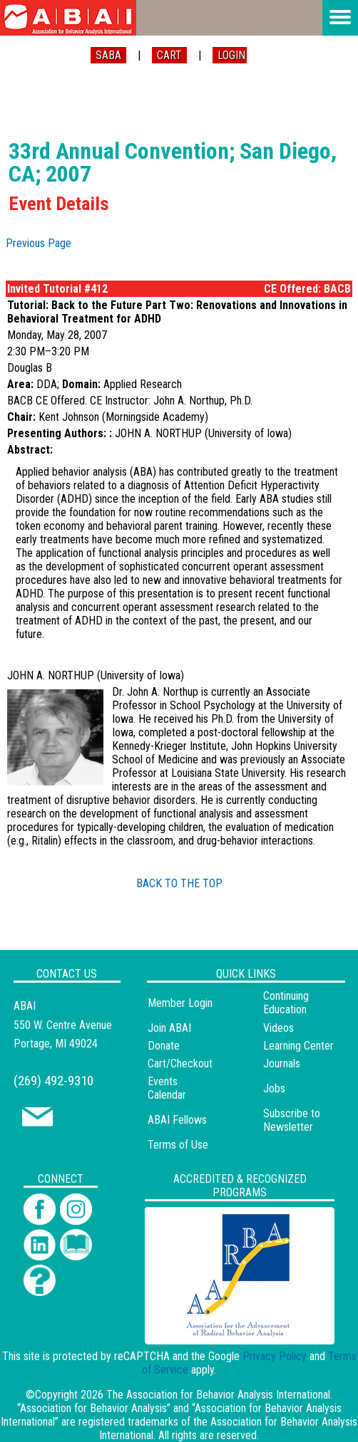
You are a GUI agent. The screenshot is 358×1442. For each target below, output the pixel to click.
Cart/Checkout (180, 1063)
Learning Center (298, 1045)
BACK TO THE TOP (179, 883)
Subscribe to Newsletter (291, 1120)
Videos (278, 1028)
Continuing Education (286, 1002)
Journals (281, 1063)
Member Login (180, 1003)
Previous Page (38, 243)
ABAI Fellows (177, 1120)
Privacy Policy (274, 1356)
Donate (164, 1045)
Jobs (274, 1088)
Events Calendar (167, 1088)
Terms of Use (178, 1144)
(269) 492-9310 (53, 1080)
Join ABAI (169, 1028)
